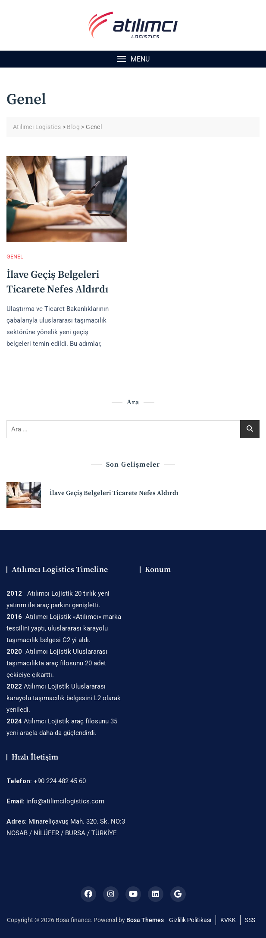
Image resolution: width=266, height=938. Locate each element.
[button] (133, 59)
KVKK (228, 919)
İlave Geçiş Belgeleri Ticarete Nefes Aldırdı (114, 493)
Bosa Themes (145, 919)
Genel (14, 256)
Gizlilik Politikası (190, 919)
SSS (250, 919)
